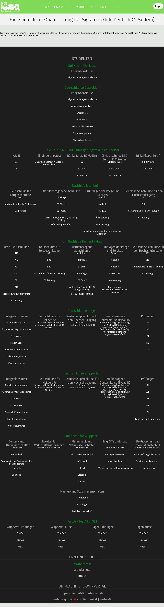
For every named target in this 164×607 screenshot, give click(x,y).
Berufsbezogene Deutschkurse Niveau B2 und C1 (115, 320)
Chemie (82, 481)
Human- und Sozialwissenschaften (82, 491)
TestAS (20, 540)
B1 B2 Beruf (147, 168)
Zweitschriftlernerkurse (82, 126)
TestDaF (61, 533)
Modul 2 (102, 204)
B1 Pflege (61, 204)
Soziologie (82, 504)
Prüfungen (147, 316)
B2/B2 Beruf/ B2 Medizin (82, 156)
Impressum (68, 593)
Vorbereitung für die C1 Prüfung (143, 211)
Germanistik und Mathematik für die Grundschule (16, 462)
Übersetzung (102, 217)
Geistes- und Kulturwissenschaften (16, 443)
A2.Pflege (61, 197)
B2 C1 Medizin (114, 175)
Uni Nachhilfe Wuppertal (82, 436)
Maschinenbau (115, 461)
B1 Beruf (82, 266)
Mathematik (82, 447)
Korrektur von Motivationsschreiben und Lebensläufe (102, 232)
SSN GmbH (107, 7)
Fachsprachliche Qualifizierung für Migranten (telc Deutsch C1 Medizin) (49, 325)
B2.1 (49, 253)
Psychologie (82, 497)
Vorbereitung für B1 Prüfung (16, 294)
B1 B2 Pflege (147, 162)
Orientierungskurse (82, 133)
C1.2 (143, 204)
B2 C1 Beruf (114, 168)
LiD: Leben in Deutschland (147, 419)
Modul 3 (102, 211)
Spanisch (16, 475)
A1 (148, 322)
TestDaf (20, 533)
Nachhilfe (80, 7)
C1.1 (143, 197)
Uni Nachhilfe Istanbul (82, 186)
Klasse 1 (82, 576)
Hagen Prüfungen (102, 527)
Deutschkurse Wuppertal (82, 373)
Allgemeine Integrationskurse (82, 77)
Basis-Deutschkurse (16, 247)
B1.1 (16, 280)
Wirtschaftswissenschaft (49, 447)
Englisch (16, 468)
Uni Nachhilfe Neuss (82, 66)
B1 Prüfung (16, 300)
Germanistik (16, 454)
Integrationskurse (82, 71)
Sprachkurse (55, 7)
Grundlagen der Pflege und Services (102, 193)
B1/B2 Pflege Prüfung (61, 224)
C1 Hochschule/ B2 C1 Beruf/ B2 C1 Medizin (114, 157)
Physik (82, 468)
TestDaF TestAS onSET (82, 521)
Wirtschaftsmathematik (82, 454)
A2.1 (16, 266)
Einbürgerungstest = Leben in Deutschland (49, 163)
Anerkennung (102, 224)
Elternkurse (82, 113)
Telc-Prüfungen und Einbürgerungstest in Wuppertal (82, 150)
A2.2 (16, 273)
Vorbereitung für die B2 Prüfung (20, 204)
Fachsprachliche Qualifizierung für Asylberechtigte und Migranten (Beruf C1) (115, 332)
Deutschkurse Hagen (82, 311)
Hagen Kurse (143, 527)
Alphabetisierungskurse (82, 106)
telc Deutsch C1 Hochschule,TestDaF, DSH (82, 323)
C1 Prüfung (143, 217)
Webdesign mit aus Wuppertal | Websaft (82, 599)
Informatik (82, 461)
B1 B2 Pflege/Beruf (147, 156)
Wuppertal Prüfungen (20, 527)
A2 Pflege (82, 253)
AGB (81, 593)
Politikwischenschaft (82, 511)
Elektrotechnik (148, 468)
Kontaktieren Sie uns (91, 33)
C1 (148, 349)
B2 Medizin (82, 175)
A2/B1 (16, 156)
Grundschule (82, 570)
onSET (20, 546)
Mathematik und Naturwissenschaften (82, 443)
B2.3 (49, 266)
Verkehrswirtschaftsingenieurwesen (114, 468)
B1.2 (16, 287)
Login (158, 6)
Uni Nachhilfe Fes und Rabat (82, 241)
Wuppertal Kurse (61, 527)
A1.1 (16, 253)
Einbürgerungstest (49, 156)
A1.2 (16, 260)
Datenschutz (94, 593)
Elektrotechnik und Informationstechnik (147, 443)
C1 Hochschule (115, 162)
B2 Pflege (61, 211)
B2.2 (20, 197)
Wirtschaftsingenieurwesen (147, 454)
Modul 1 (102, 197)
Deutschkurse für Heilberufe (49, 318)
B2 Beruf (82, 168)
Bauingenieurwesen (114, 454)
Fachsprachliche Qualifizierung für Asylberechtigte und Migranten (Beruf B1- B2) (115, 325)
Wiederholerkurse (82, 140)
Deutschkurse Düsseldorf (82, 87)
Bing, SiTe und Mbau (114, 441)
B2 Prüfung (20, 211)
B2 (82, 162)
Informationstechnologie (147, 447)
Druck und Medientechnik (148, 461)
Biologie (82, 475)
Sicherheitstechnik (115, 447)
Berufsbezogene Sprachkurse (61, 191)
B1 (16, 168)
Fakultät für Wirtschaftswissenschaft (49, 443)
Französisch (16, 447)
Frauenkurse (82, 119)
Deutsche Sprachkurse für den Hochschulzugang (143, 193)
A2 (16, 162)
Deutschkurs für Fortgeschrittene (20, 193)
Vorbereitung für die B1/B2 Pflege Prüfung (61, 218)
